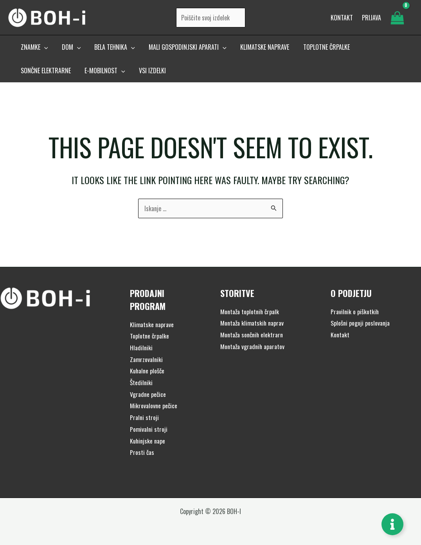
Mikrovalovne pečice (154, 405)
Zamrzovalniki (146, 359)
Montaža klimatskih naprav (252, 323)
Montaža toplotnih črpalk (250, 311)
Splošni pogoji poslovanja (360, 323)
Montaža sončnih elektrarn (252, 334)
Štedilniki (141, 382)
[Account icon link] (371, 19)
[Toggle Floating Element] (392, 524)
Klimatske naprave (152, 324)
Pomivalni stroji (149, 429)
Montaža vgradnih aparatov (252, 346)
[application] (43, 50)
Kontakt (340, 334)
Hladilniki (141, 347)
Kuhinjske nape (148, 440)
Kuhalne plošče (147, 370)
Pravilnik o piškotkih (355, 311)
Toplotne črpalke (149, 335)
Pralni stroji (144, 417)
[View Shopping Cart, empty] (397, 18)
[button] (34, 50)
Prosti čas (142, 452)
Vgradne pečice (148, 394)
